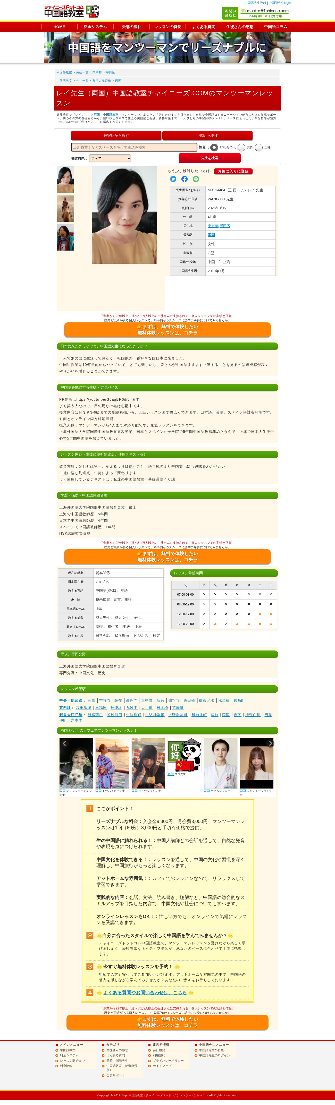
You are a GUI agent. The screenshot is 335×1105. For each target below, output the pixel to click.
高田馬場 (83, 708)
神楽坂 (116, 708)
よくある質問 (203, 26)
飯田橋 (189, 700)
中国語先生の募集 (211, 1050)
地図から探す (207, 135)
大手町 (147, 708)
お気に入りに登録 (233, 171)
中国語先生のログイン (214, 1055)
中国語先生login (280, 3)
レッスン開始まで (72, 1061)
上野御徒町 (178, 715)
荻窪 (118, 700)
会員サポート (115, 1075)
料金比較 (66, 1066)
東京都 (97, 72)
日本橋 (162, 708)
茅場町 (178, 708)
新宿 (160, 700)
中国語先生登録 (255, 3)
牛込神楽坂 (155, 715)
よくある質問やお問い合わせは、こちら (145, 992)
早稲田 (101, 708)
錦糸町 (239, 700)
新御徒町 (199, 715)
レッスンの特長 (167, 26)
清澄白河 (253, 715)
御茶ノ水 (206, 700)
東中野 (147, 700)
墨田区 (110, 72)
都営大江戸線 (102, 80)
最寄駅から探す (116, 135)
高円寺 (132, 700)
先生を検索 (209, 158)
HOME (59, 26)
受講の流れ (131, 26)
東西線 (65, 708)
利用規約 (159, 1055)
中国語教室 (64, 72)
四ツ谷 (174, 700)
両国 (118, 80)
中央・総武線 (70, 700)
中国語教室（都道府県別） (121, 1068)
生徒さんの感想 (239, 26)
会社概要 (159, 1050)
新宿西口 (95, 715)
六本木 (76, 720)
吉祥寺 (105, 700)
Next (270, 743)
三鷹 (91, 700)
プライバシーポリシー (168, 1061)
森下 (237, 715)
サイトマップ (162, 1066)
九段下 (132, 708)
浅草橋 (224, 700)
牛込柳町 (133, 715)
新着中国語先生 (117, 1061)
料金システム (95, 26)
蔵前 (215, 715)
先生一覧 (82, 72)
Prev (65, 743)
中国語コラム (275, 26)
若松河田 (114, 715)
